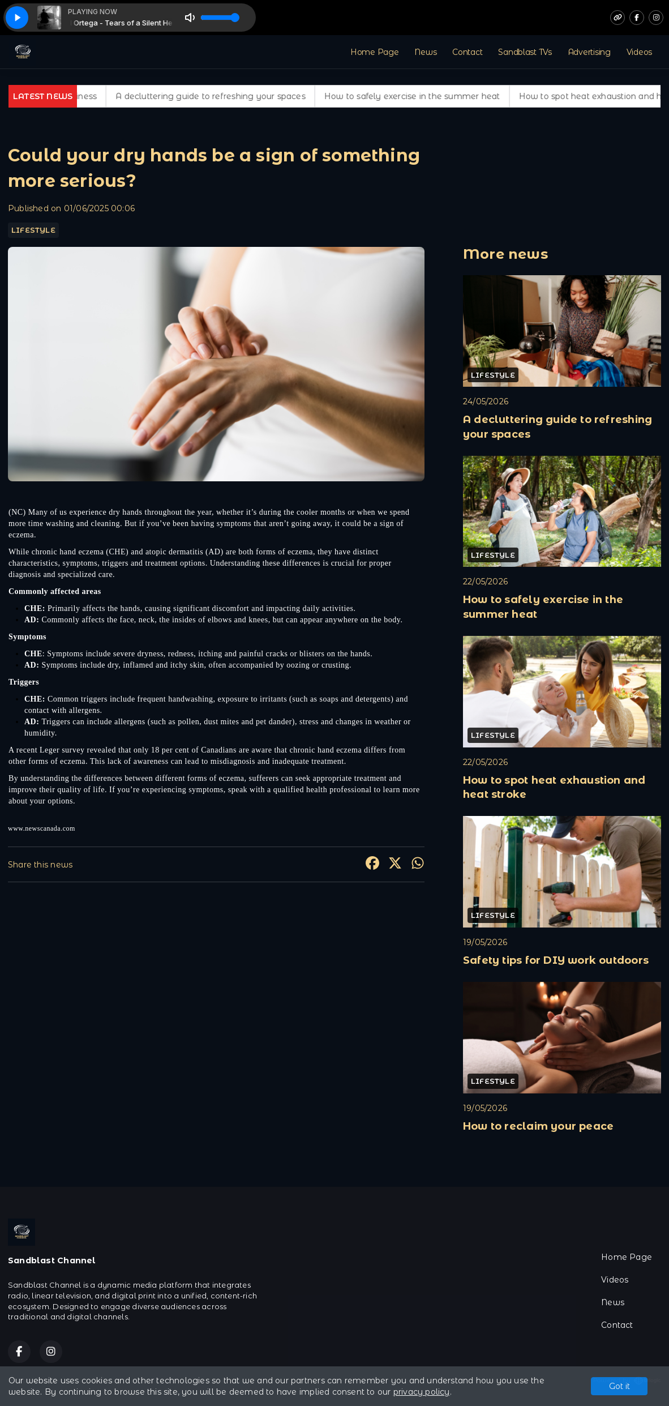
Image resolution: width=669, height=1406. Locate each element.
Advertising (589, 52)
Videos (639, 52)
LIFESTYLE (33, 229)
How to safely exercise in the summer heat (425, 96)
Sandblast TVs (524, 52)
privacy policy (421, 1392)
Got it (619, 1386)
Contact (467, 52)
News (425, 52)
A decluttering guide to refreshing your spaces (223, 96)
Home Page (374, 52)
